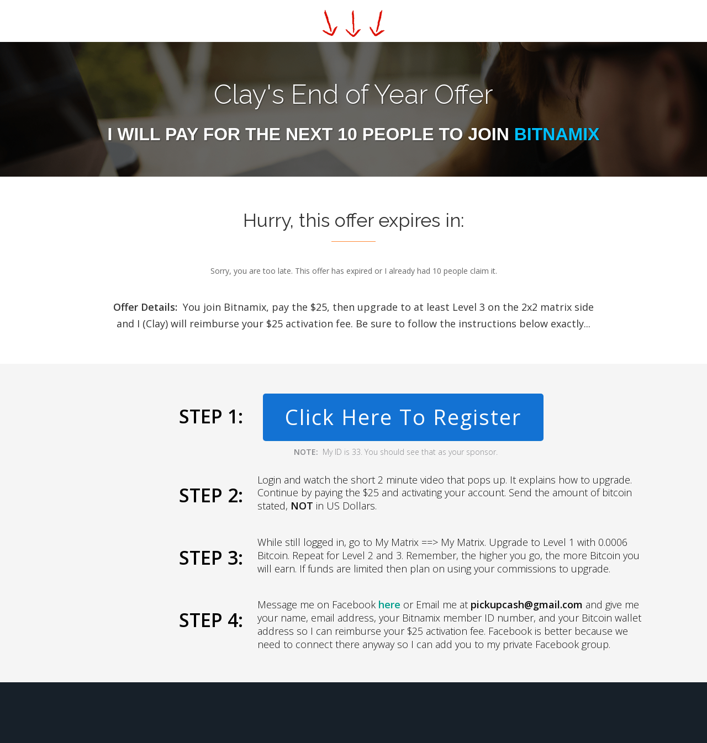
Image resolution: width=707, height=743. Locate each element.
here (389, 604)
